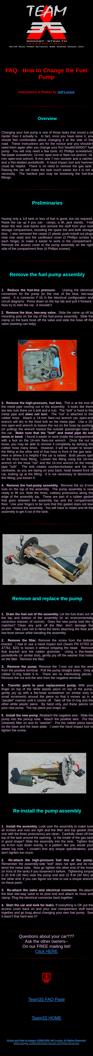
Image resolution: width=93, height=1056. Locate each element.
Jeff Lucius (65, 92)
